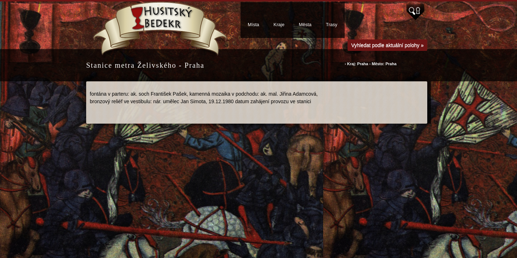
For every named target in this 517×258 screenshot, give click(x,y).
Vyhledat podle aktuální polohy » (387, 45)
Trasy (331, 24)
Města (305, 24)
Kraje (279, 24)
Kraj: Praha (357, 64)
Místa (253, 24)
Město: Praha (384, 64)
